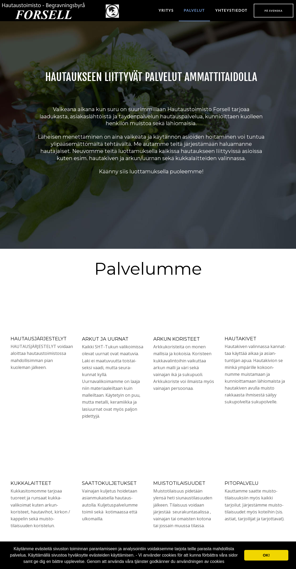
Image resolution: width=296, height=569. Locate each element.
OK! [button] (266, 555)
